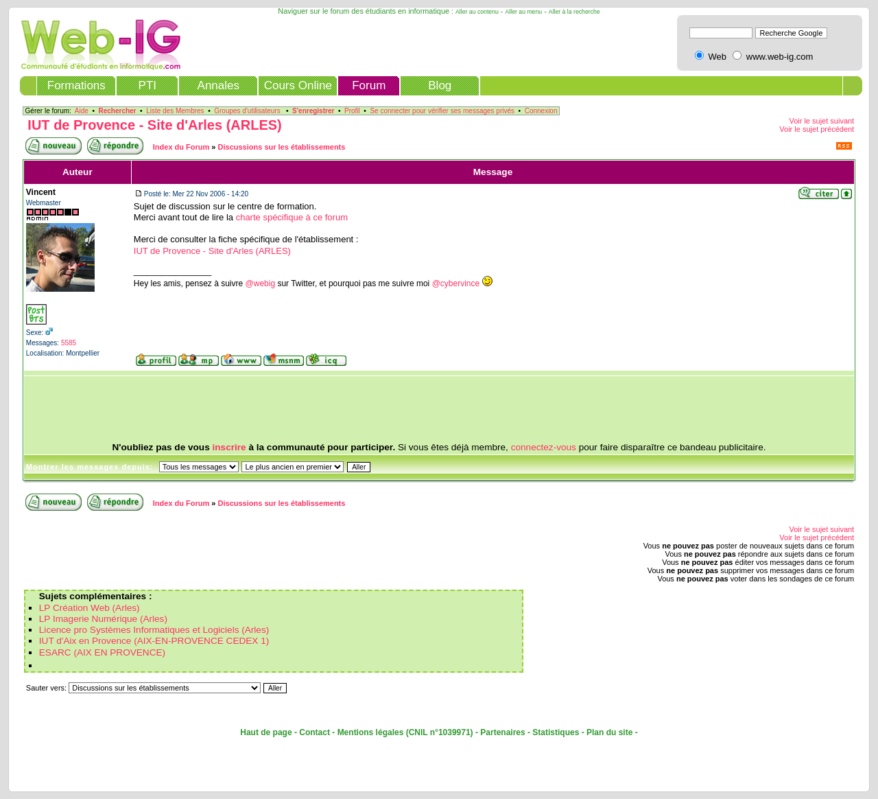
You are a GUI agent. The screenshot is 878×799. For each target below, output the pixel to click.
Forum (368, 85)
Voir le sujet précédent (816, 129)
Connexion (541, 111)
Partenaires (502, 732)
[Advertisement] (439, 409)
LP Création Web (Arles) (89, 608)
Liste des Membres (175, 111)
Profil (352, 111)
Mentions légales (370, 732)
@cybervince (456, 283)
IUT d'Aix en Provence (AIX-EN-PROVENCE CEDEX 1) (154, 641)
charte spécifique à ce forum (292, 217)
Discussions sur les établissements (282, 147)
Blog (439, 85)
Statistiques (555, 732)
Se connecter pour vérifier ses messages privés (442, 111)
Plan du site (609, 732)
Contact (314, 732)
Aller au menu (524, 11)
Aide (81, 111)
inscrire (229, 447)
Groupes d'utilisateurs (247, 111)
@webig (261, 283)
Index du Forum (181, 147)
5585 (68, 343)
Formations (76, 85)
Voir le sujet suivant (821, 121)
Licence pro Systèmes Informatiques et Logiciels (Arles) (154, 630)
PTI (147, 85)
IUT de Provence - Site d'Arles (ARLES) (154, 124)
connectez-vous (543, 447)
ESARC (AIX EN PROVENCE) (102, 652)
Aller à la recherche (574, 11)
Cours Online (298, 85)
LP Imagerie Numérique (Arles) (103, 619)
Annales (218, 85)
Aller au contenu (477, 11)
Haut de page (266, 732)
